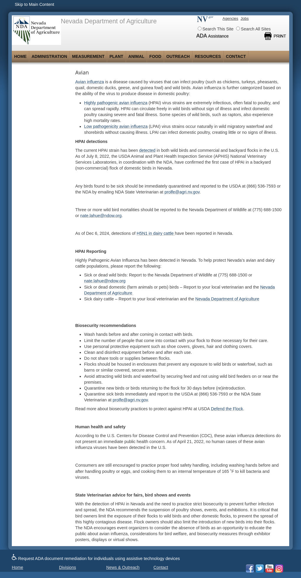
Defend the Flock (227, 408)
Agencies (230, 18)
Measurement (88, 56)
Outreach (178, 56)
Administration (49, 56)
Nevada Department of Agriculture (227, 299)
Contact (236, 56)
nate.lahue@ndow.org (104, 281)
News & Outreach (123, 567)
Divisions (67, 567)
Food (155, 56)
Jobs (244, 18)
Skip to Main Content (34, 4)
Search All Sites (253, 29)
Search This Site (215, 29)
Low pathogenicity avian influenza (116, 126)
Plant (116, 56)
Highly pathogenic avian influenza (115, 102)
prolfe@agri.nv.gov (181, 192)
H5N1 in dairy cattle (156, 233)
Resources (208, 56)
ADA (212, 36)
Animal (136, 56)
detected (147, 150)
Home (20, 56)
